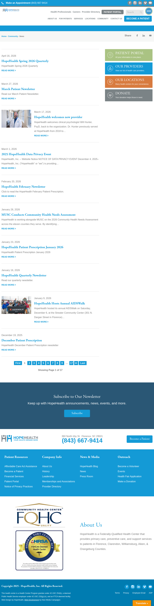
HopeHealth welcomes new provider (58, 117)
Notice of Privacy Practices (18, 486)
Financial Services (14, 476)
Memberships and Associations (58, 481)
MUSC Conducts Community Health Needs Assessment (38, 215)
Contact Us (116, 19)
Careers (76, 12)
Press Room (86, 476)
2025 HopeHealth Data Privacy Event (26, 154)
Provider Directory (91, 12)
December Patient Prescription (21, 340)
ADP (151, 593)
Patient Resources (16, 457)
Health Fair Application (130, 476)
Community (102, 19)
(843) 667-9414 (24, 3)
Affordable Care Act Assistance (20, 466)
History (46, 471)
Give (149, 11)
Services (78, 19)
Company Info (52, 457)
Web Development (32, 600)
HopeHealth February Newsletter (23, 187)
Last (82, 363)
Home (3, 36)
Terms (117, 593)
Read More (8, 70)
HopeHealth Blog (89, 466)
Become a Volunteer (128, 466)
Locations (90, 19)
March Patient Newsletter (18, 89)
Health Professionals (61, 12)
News (83, 471)
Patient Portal (112, 12)
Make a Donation (127, 481)
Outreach (124, 457)
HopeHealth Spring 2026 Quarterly (25, 61)
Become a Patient (138, 18)
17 (71, 363)
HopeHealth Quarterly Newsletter (23, 275)
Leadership (48, 476)
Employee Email (138, 593)
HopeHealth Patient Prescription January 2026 (32, 247)
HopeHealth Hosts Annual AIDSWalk (59, 303)
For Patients (65, 19)
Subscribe (77, 413)
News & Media (89, 457)
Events (121, 471)
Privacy (126, 593)
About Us (52, 19)
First (18, 363)
